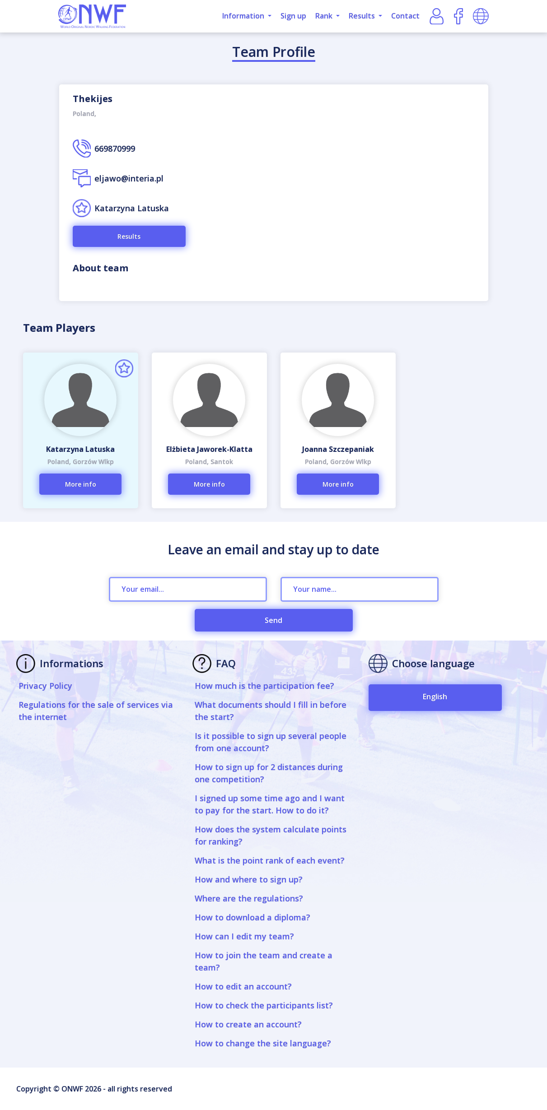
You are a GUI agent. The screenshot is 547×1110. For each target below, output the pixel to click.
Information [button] (244, 16)
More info (80, 484)
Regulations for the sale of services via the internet (96, 710)
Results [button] (363, 16)
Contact (405, 16)
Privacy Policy (45, 685)
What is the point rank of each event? (270, 860)
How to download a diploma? (252, 917)
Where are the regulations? (249, 898)
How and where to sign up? (249, 879)
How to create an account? (248, 1024)
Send (273, 620)
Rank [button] (324, 16)
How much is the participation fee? (264, 685)
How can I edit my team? (244, 936)
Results (128, 236)
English (435, 696)
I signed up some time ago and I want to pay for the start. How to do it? (270, 804)
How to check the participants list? (264, 1005)
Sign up (293, 16)
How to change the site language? (263, 1043)
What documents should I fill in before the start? (270, 710)
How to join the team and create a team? (263, 961)
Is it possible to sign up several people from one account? (270, 741)
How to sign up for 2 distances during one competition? (269, 773)
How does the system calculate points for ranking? (270, 835)
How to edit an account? (243, 986)
